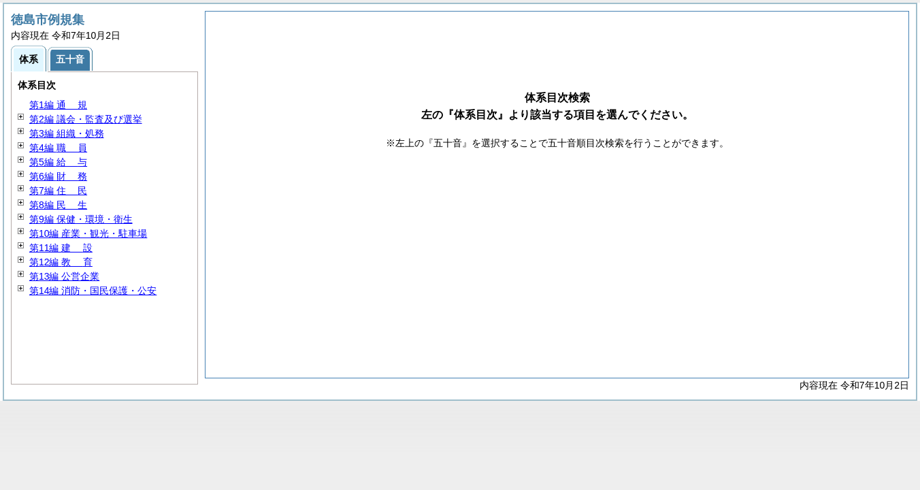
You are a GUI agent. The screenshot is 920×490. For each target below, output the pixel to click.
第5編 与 (58, 162)
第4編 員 (58, 147)
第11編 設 (61, 247)
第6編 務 (58, 176)
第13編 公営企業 (64, 276)
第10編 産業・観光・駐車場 (88, 233)
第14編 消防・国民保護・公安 (93, 290)
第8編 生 (58, 204)
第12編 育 (61, 262)
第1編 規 (58, 104)
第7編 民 (58, 190)
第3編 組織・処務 (66, 133)
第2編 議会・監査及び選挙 (85, 119)
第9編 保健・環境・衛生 (81, 219)
